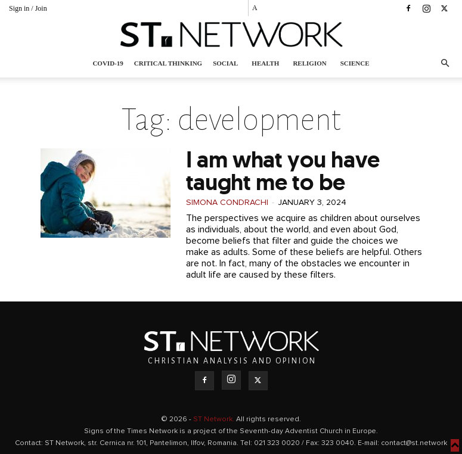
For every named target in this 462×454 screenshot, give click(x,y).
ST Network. (214, 419)
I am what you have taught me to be (283, 170)
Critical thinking (168, 63)
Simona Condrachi (227, 202)
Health (265, 63)
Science (355, 63)
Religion (309, 63)
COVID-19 (107, 63)
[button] (444, 63)
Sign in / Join (28, 8)
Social (225, 63)
